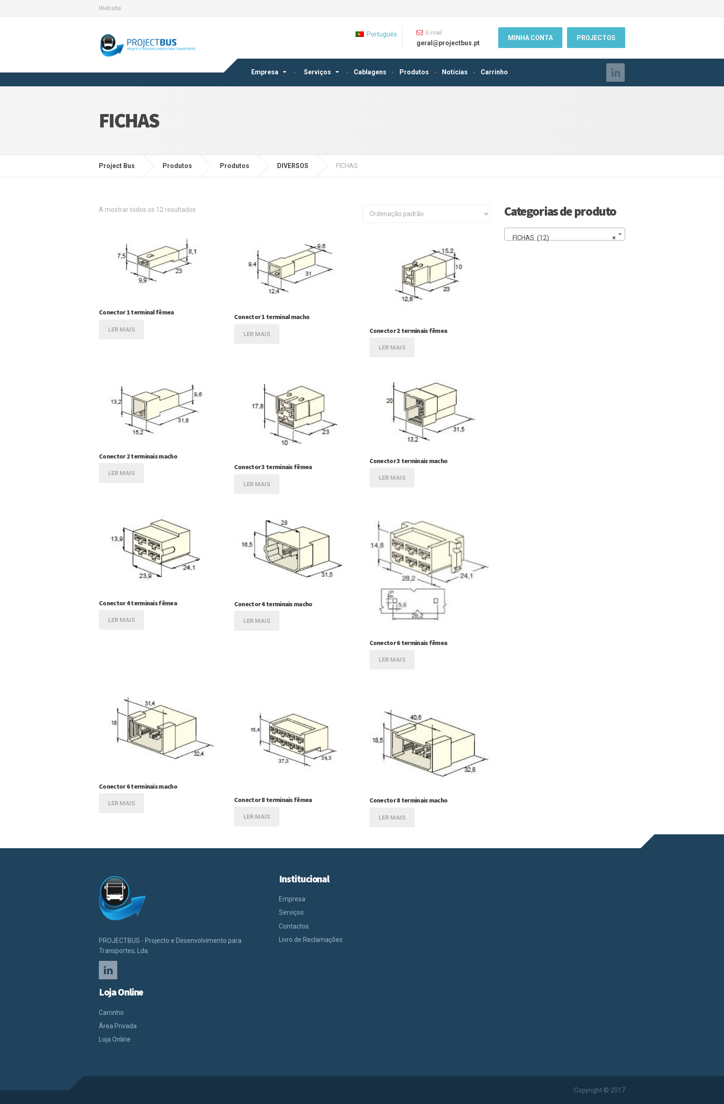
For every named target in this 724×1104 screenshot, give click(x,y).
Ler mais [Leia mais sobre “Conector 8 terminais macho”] (392, 817)
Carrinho (494, 72)
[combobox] (565, 234)
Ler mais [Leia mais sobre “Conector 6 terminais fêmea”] (392, 659)
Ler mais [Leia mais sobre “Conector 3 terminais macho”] (392, 477)
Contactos (294, 926)
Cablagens (370, 72)
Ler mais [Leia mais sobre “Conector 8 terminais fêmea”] (256, 816)
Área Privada (118, 1026)
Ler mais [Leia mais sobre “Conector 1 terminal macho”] (256, 334)
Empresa (264, 72)
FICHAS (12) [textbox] (562, 237)
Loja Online (115, 1039)
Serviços (317, 72)
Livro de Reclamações (311, 939)
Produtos (414, 72)
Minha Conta (530, 38)
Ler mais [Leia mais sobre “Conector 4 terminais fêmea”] (121, 619)
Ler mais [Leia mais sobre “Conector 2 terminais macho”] (121, 473)
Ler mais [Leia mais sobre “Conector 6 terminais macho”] (121, 803)
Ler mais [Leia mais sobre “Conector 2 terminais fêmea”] (392, 347)
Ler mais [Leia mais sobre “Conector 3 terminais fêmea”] (256, 484)
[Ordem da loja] (426, 214)
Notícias (455, 72)
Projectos (596, 38)
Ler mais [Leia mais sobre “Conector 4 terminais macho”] (256, 620)
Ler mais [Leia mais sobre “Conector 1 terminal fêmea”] (121, 329)
